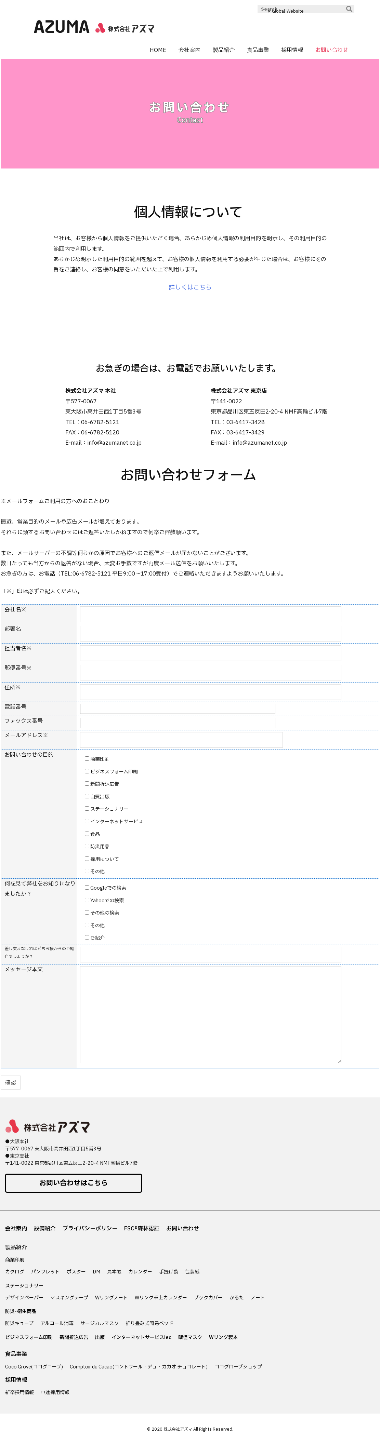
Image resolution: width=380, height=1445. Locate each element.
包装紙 (192, 1271)
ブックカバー (208, 1297)
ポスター (76, 1271)
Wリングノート (111, 1297)
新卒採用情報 (19, 1392)
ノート (258, 1297)
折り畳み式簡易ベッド (149, 1323)
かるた (237, 1297)
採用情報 (16, 1380)
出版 (100, 1337)
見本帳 (114, 1271)
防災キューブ (19, 1323)
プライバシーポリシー (90, 1229)
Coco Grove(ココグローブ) (34, 1366)
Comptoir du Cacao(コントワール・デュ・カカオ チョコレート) (139, 1366)
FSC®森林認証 (141, 1229)
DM (96, 1271)
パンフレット (45, 1271)
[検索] (349, 9)
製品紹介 (16, 1247)
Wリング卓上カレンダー (161, 1297)
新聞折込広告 (74, 1337)
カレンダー (140, 1271)
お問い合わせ (182, 1229)
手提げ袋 (168, 1271)
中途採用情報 (55, 1392)
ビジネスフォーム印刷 (29, 1337)
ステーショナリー (24, 1285)
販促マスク (190, 1337)
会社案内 (16, 1229)
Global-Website (288, 11)
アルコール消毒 (57, 1323)
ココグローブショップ (238, 1366)
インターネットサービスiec (141, 1337)
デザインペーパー (24, 1297)
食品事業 (16, 1354)
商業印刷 (14, 1260)
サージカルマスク (99, 1323)
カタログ (14, 1271)
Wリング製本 (223, 1337)
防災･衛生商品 (20, 1311)
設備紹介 (45, 1229)
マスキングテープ (69, 1297)
